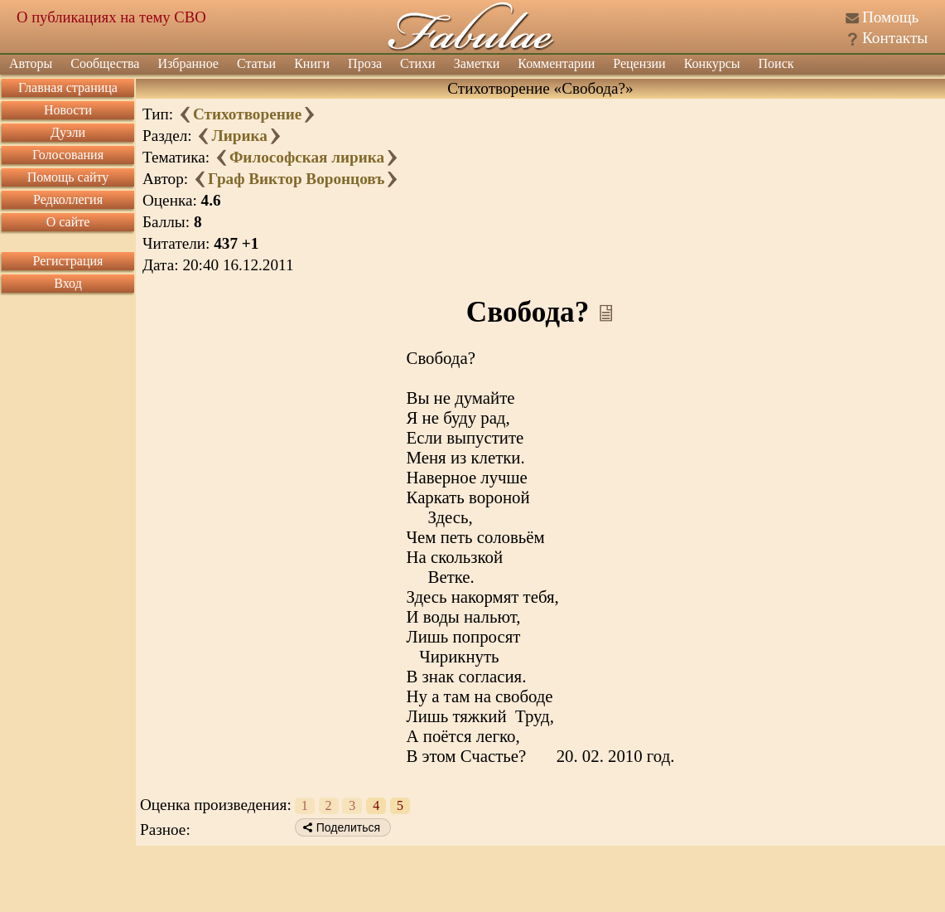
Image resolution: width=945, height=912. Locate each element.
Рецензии (639, 63)
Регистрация (68, 261)
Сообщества (104, 63)
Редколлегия (68, 199)
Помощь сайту (68, 177)
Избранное (188, 63)
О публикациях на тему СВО (111, 17)
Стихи (418, 63)
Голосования (68, 155)
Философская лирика (306, 157)
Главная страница (68, 87)
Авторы (30, 63)
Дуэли (68, 132)
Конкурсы (712, 63)
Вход (68, 283)
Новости (68, 110)
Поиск (776, 63)
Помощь (890, 17)
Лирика (239, 135)
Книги (312, 63)
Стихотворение (247, 114)
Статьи (256, 63)
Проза (365, 63)
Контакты (895, 37)
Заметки (477, 63)
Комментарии (556, 63)
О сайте (68, 222)
